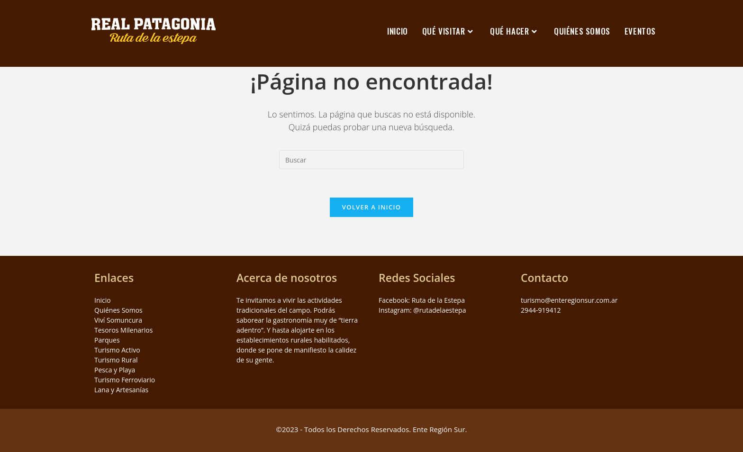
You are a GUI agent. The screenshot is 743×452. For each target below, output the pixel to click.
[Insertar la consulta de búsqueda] (371, 159)
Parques (107, 339)
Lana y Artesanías (121, 389)
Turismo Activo (117, 349)
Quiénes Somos (118, 310)
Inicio (102, 300)
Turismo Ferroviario (124, 379)
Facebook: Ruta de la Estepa (422, 300)
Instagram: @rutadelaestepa (422, 310)
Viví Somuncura (118, 320)
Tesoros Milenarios (123, 329)
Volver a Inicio (371, 207)
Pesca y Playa (114, 369)
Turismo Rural (116, 359)
